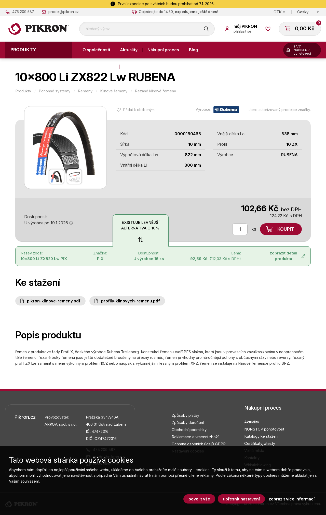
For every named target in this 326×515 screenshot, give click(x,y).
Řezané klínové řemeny (155, 91)
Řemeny (85, 91)
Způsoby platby (185, 415)
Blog (193, 49)
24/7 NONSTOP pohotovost (302, 49)
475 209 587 (23, 11)
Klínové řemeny (113, 91)
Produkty (23, 49)
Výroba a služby (98, 66)
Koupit (285, 229)
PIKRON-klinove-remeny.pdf (53, 300)
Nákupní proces (163, 49)
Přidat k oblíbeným (139, 109)
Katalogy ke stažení (261, 436)
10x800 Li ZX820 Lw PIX (44, 258)
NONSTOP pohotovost (264, 429)
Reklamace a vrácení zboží (195, 436)
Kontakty (133, 66)
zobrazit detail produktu (283, 256)
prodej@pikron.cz (63, 11)
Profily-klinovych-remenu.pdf (130, 300)
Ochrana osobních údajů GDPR (199, 444)
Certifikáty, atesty (259, 443)
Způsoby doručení (188, 422)
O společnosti (96, 49)
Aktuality (129, 49)
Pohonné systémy (54, 91)
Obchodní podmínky (189, 429)
